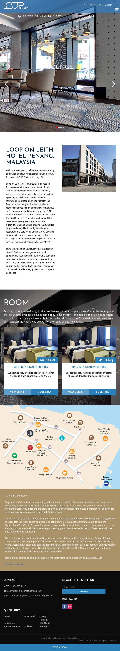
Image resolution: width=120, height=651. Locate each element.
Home (7, 616)
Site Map (44, 626)
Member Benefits (12, 626)
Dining (43, 616)
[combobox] (110, 5)
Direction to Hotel (14, 564)
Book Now (44, 392)
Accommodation (29, 616)
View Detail (17, 392)
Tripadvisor (27, 626)
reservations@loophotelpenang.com (24, 591)
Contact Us (9, 623)
